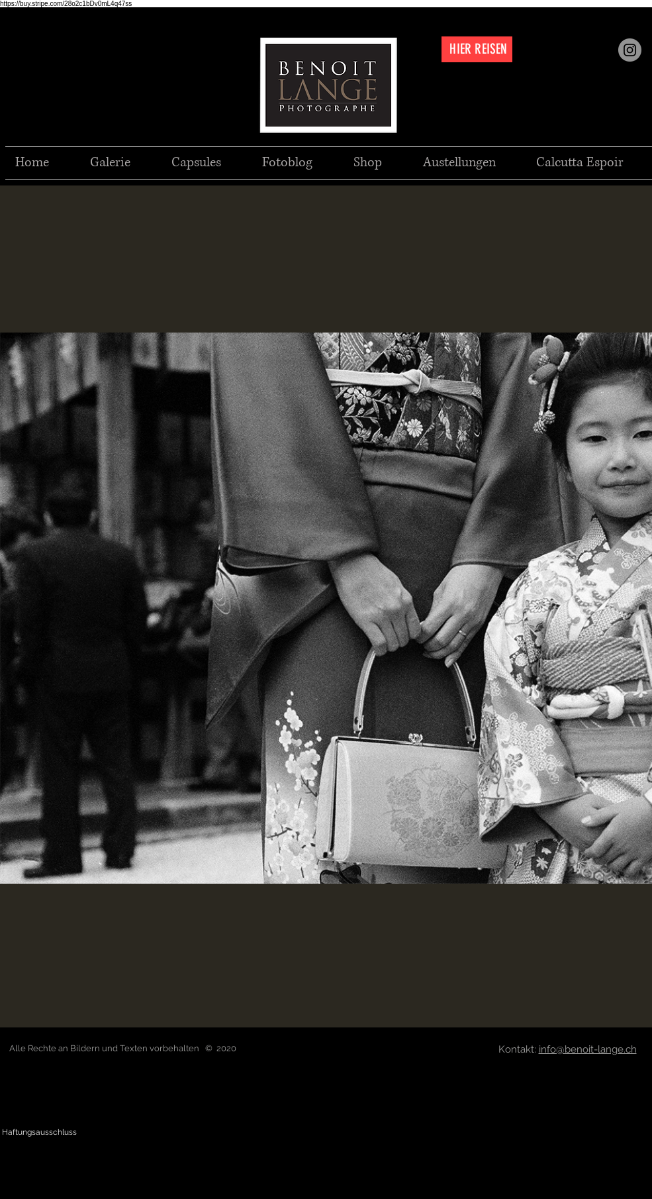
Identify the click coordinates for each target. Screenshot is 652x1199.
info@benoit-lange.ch (588, 1049)
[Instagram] (629, 50)
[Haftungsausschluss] (39, 1132)
